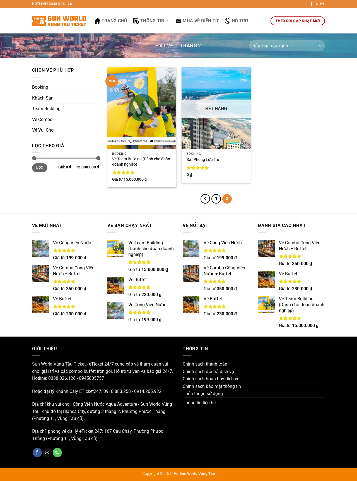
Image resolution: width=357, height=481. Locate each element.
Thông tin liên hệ (199, 402)
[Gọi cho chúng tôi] (57, 452)
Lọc (39, 168)
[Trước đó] (205, 199)
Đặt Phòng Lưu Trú (203, 159)
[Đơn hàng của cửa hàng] (287, 45)
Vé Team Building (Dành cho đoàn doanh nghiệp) (141, 162)
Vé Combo (42, 119)
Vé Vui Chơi (43, 130)
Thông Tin (150, 21)
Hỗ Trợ (236, 21)
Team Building (46, 108)
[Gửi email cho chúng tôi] (322, 4)
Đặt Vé (164, 46)
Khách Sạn (43, 98)
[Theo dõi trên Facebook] (311, 4)
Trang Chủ (111, 21)
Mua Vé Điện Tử (197, 21)
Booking (40, 87)
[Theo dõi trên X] (317, 4)
